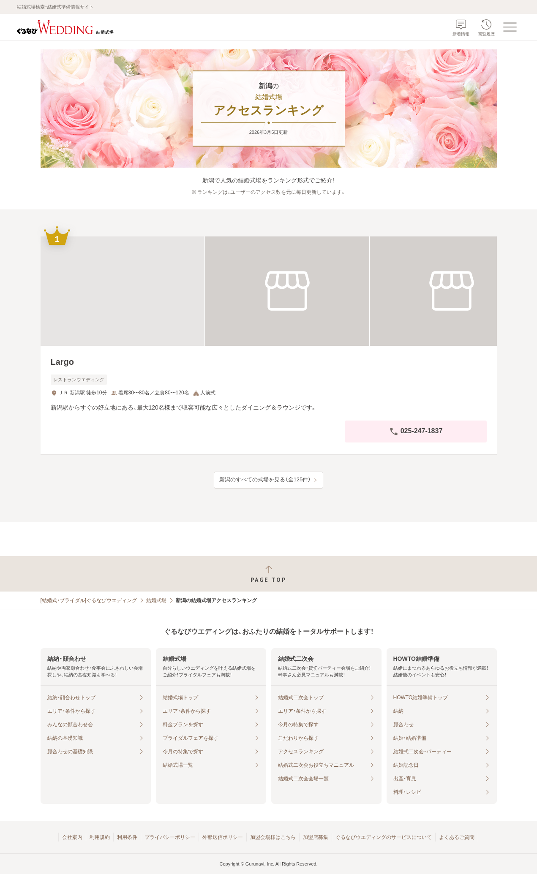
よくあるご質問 (456, 837)
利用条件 (127, 837)
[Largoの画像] (269, 291)
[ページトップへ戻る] (268, 574)
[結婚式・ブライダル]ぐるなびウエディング (89, 600)
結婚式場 (156, 600)
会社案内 (72, 837)
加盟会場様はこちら (273, 837)
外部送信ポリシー (222, 837)
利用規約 (100, 837)
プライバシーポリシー (169, 837)
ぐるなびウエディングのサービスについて (383, 837)
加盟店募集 (315, 837)
